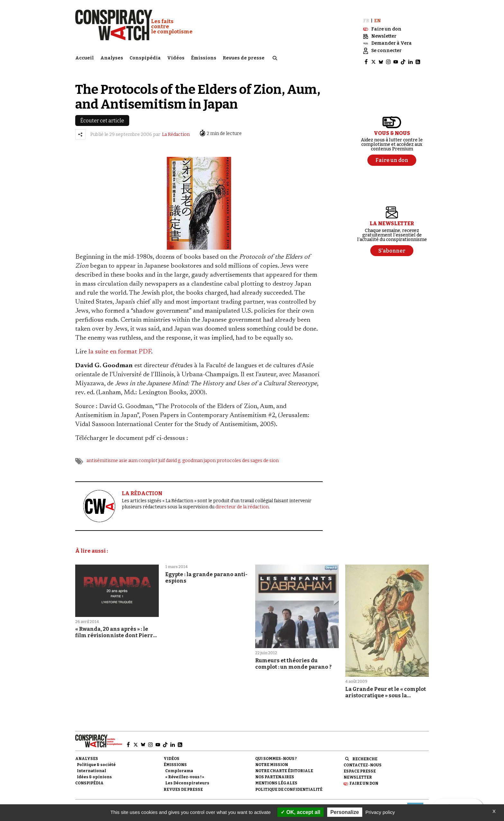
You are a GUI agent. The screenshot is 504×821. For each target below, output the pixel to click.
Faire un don (363, 778)
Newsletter (358, 772)
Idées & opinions (94, 771)
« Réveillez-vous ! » (184, 771)
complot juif (152, 455)
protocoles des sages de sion (248, 455)
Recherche (364, 753)
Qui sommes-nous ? (276, 753)
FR (366, 15)
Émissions (203, 56)
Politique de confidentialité (288, 783)
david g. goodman (184, 455)
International (91, 765)
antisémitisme (102, 455)
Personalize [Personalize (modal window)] (344, 812)
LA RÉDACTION (142, 488)
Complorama (179, 765)
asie (123, 455)
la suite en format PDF (119, 346)
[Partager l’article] (80, 129)
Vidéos (175, 56)
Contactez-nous (363, 759)
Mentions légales (276, 777)
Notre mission (271, 759)
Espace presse (360, 765)
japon (210, 455)
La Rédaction (176, 129)
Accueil (84, 56)
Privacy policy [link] (380, 812)
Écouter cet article (102, 115)
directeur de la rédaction (242, 501)
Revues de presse (244, 56)
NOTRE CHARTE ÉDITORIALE (284, 765)
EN (377, 15)
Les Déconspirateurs (187, 777)
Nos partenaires (274, 771)
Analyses (111, 56)
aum (133, 455)
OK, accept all (300, 812)
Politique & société (96, 759)
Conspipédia (145, 56)
